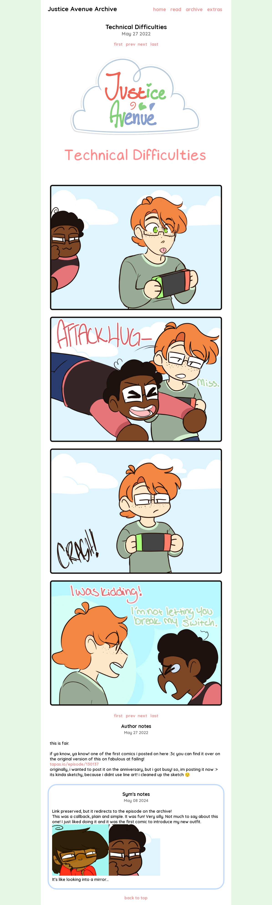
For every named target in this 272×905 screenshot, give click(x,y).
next (142, 44)
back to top (136, 897)
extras (214, 9)
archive (194, 9)
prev (130, 44)
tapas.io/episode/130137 (74, 764)
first (118, 44)
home (159, 9)
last (154, 44)
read (175, 9)
